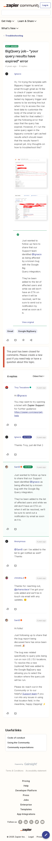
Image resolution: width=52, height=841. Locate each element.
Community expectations (20, 747)
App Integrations (26, 814)
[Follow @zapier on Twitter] (37, 822)
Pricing (26, 781)
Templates (26, 809)
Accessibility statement (36, 770)
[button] (45, 5)
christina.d (19, 578)
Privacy (40, 837)
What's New (10, 28)
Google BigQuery (27, 331)
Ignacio (17, 74)
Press (26, 795)
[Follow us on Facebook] (20, 822)
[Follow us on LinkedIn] (26, 822)
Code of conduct (16, 737)
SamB (17, 467)
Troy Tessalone (21, 387)
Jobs (26, 799)
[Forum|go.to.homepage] (20, 5)
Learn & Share (27, 21)
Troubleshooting (14, 35)
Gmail (10, 331)
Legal (31, 837)
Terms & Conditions (14, 770)
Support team (29, 693)
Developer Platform (26, 790)
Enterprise (26, 804)
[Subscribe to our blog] (31, 822)
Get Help (8, 21)
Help (26, 785)
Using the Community (18, 742)
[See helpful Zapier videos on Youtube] (42, 822)
